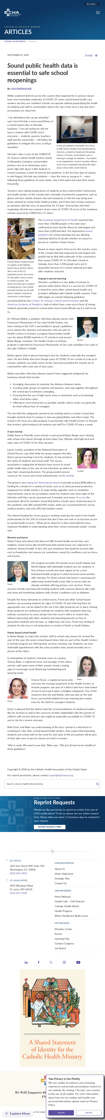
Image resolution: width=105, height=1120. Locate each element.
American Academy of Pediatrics (25, 304)
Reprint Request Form (49, 827)
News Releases (63, 896)
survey (82, 497)
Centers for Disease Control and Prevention (55, 300)
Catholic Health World (14, 41)
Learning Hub (62, 938)
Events (58, 933)
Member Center (63, 929)
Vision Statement (64, 873)
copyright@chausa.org (61, 775)
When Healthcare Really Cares (71, 915)
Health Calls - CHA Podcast (69, 901)
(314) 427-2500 (18, 893)
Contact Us (61, 883)
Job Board (60, 948)
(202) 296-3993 (18, 873)
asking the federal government (43, 482)
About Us (60, 869)
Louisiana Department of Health (60, 220)
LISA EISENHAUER (21, 88)
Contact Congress (64, 943)
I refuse (88, 1113)
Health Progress (63, 911)
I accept (61, 1113)
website (70, 475)
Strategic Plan (62, 878)
